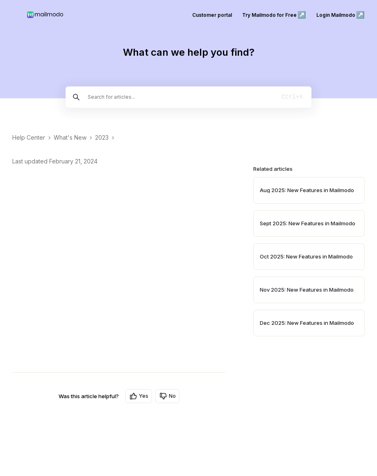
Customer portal (212, 15)
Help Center (28, 137)
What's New (70, 137)
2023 (102, 137)
